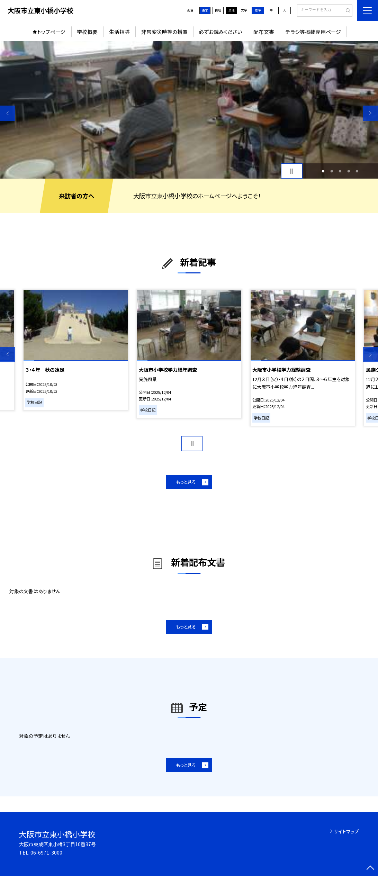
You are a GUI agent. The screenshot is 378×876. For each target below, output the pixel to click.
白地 (218, 10)
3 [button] (340, 171)
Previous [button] (7, 113)
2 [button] (331, 171)
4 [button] (348, 171)
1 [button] (323, 171)
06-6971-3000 (46, 852)
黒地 (231, 10)
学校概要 (87, 31)
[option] (189, 110)
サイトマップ (346, 831)
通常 (205, 10)
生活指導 (119, 31)
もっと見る (186, 482)
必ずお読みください (220, 31)
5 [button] (357, 171)
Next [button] (370, 113)
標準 (258, 10)
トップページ (51, 31)
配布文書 (263, 31)
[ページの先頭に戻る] (370, 868)
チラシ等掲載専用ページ (313, 31)
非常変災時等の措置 (164, 31)
